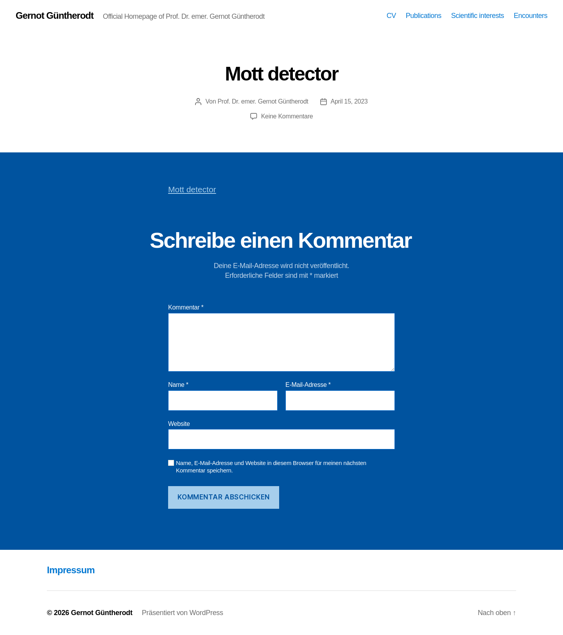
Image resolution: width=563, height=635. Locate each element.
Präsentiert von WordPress (182, 613)
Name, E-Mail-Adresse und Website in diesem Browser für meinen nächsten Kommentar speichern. (271, 467)
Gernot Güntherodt (54, 15)
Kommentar (185, 307)
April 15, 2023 (349, 101)
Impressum (71, 570)
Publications (423, 16)
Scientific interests (477, 16)
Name (178, 384)
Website (179, 423)
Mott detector (192, 189)
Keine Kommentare (287, 116)
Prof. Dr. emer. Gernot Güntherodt (262, 101)
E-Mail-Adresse (308, 384)
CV (391, 16)
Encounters (530, 16)
